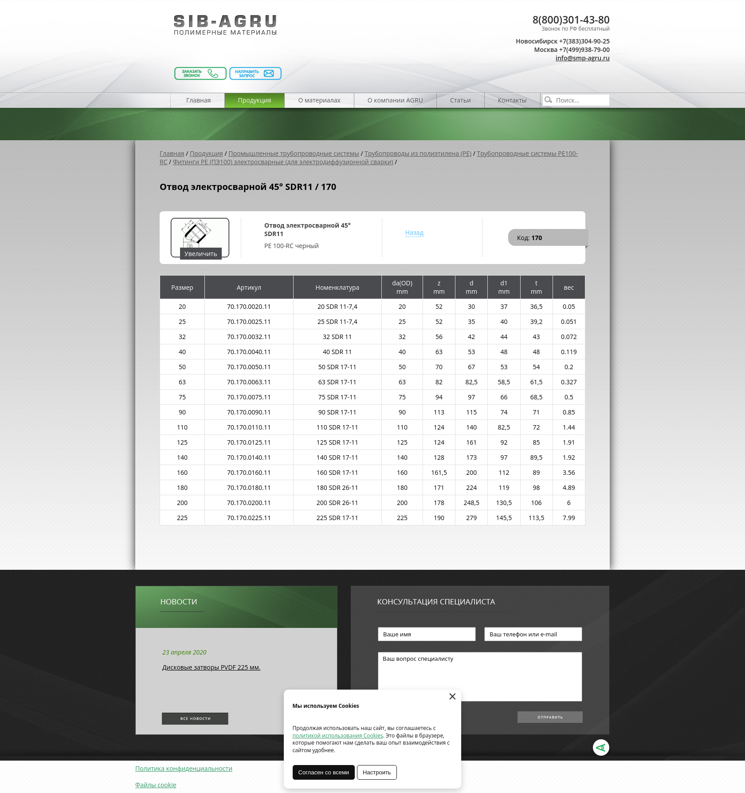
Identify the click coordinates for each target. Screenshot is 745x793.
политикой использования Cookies (338, 735)
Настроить (377, 772)
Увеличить (200, 253)
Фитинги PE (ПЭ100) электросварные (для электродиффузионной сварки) (283, 162)
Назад (414, 232)
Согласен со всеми (323, 772)
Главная (198, 100)
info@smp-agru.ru (583, 58)
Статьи (460, 100)
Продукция (254, 100)
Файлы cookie (155, 785)
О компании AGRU (395, 100)
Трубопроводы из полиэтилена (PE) (418, 153)
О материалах (319, 100)
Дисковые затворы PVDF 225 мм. (211, 667)
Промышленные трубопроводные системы (293, 153)
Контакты (512, 100)
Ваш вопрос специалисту (480, 677)
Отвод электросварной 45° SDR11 (307, 229)
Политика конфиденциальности (183, 768)
